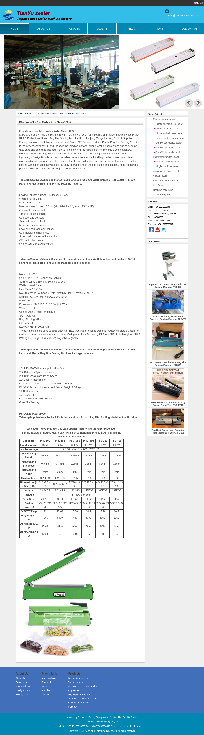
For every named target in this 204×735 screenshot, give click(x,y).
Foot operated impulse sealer (82, 686)
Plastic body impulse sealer (169, 124)
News (131, 28)
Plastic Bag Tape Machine (165, 180)
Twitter (45, 686)
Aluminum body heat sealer (169, 133)
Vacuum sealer (160, 176)
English (200, 3)
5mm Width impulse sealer (169, 147)
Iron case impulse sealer (168, 128)
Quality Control (23, 690)
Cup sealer (73, 690)
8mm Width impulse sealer (169, 152)
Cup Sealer (158, 185)
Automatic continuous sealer (167, 171)
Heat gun (72, 706)
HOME (20, 114)
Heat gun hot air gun (163, 190)
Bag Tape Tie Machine (79, 694)
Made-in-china (49, 678)
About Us (43, 28)
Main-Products (23, 686)
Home (14, 28)
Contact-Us (21, 682)
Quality (102, 28)
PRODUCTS (30, 114)
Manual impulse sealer (47, 114)
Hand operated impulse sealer (71, 114)
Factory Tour (22, 694)
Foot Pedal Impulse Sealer (166, 157)
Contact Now (167, 235)
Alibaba (45, 694)
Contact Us (115, 717)
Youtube (46, 690)
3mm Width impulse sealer (169, 143)
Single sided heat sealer (167, 166)
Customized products (163, 194)
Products (73, 28)
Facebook (46, 682)
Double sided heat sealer (168, 161)
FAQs (160, 28)
